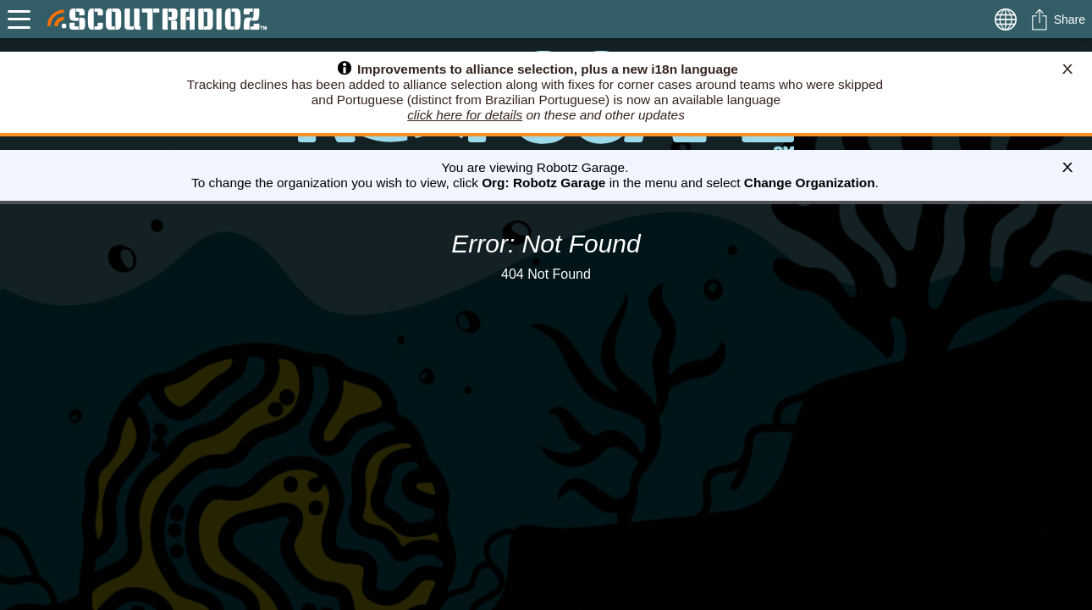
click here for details (464, 115)
